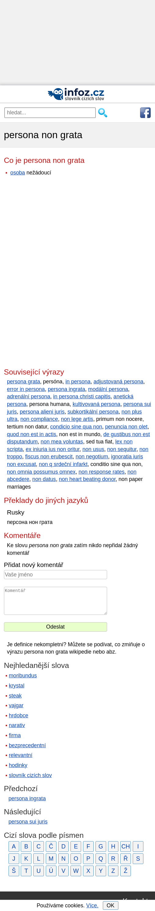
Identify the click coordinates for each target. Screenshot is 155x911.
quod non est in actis (31, 434)
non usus (93, 449)
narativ (17, 725)
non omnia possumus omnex (41, 472)
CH (125, 846)
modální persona (108, 389)
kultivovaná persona (97, 404)
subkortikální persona (92, 412)
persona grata (23, 381)
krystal (16, 686)
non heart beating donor (87, 479)
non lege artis (77, 419)
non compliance (39, 419)
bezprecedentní (27, 745)
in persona (77, 381)
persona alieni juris (42, 412)
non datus (44, 479)
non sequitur (121, 449)
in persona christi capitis (81, 396)
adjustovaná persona (118, 381)
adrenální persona (28, 396)
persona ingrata (66, 389)
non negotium (92, 457)
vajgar (16, 705)
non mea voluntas (62, 442)
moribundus (23, 675)
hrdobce (18, 715)
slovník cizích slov (30, 775)
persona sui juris (28, 822)
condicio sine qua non (76, 427)
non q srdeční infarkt (63, 464)
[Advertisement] (77, 42)
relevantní (20, 755)
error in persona (26, 389)
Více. (92, 905)
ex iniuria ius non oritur (52, 449)
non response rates (101, 472)
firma (15, 735)
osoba (17, 173)
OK (110, 905)
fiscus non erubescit (49, 457)
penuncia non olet (126, 427)
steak (15, 696)
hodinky (18, 765)
